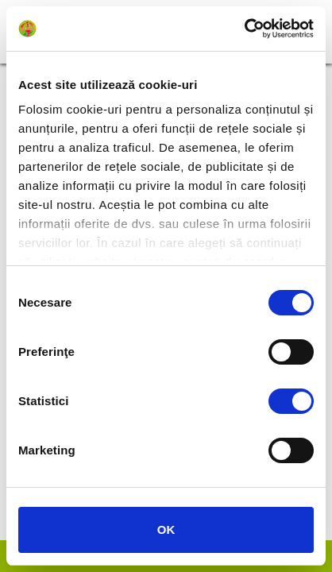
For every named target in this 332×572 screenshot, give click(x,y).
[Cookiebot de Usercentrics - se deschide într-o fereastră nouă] (244, 28)
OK (166, 529)
